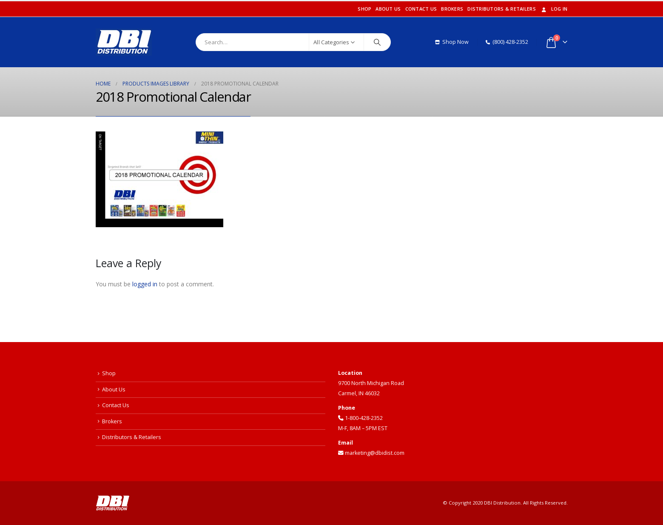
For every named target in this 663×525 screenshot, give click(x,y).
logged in (144, 284)
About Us (388, 9)
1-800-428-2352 (360, 418)
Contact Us (421, 9)
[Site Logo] (124, 42)
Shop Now (452, 42)
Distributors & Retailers (501, 9)
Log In (554, 9)
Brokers (452, 9)
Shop (364, 9)
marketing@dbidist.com (371, 453)
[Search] (377, 42)
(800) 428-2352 (507, 42)
